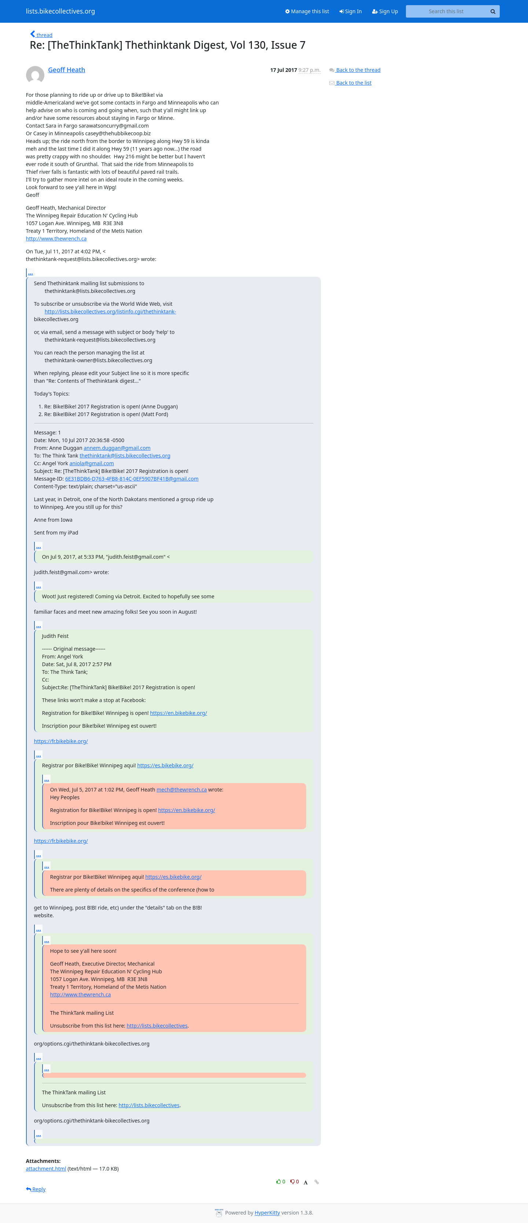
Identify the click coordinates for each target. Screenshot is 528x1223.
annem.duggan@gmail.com (117, 447)
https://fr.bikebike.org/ (61, 741)
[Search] (493, 11)
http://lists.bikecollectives (156, 1025)
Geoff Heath (66, 69)
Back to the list (350, 82)
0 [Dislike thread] (294, 1181)
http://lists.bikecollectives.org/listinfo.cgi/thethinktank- (110, 311)
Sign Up (385, 11)
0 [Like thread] (281, 1181)
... (30, 272)
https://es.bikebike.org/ (165, 765)
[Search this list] (446, 11)
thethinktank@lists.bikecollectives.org (125, 455)
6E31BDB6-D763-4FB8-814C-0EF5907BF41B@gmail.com (132, 478)
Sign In (351, 11)
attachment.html (46, 1168)
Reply (36, 1189)
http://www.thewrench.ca (56, 238)
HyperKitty (267, 1212)
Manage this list (307, 11)
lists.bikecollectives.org (60, 11)
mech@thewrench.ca (182, 789)
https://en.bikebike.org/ (178, 712)
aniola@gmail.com (91, 463)
